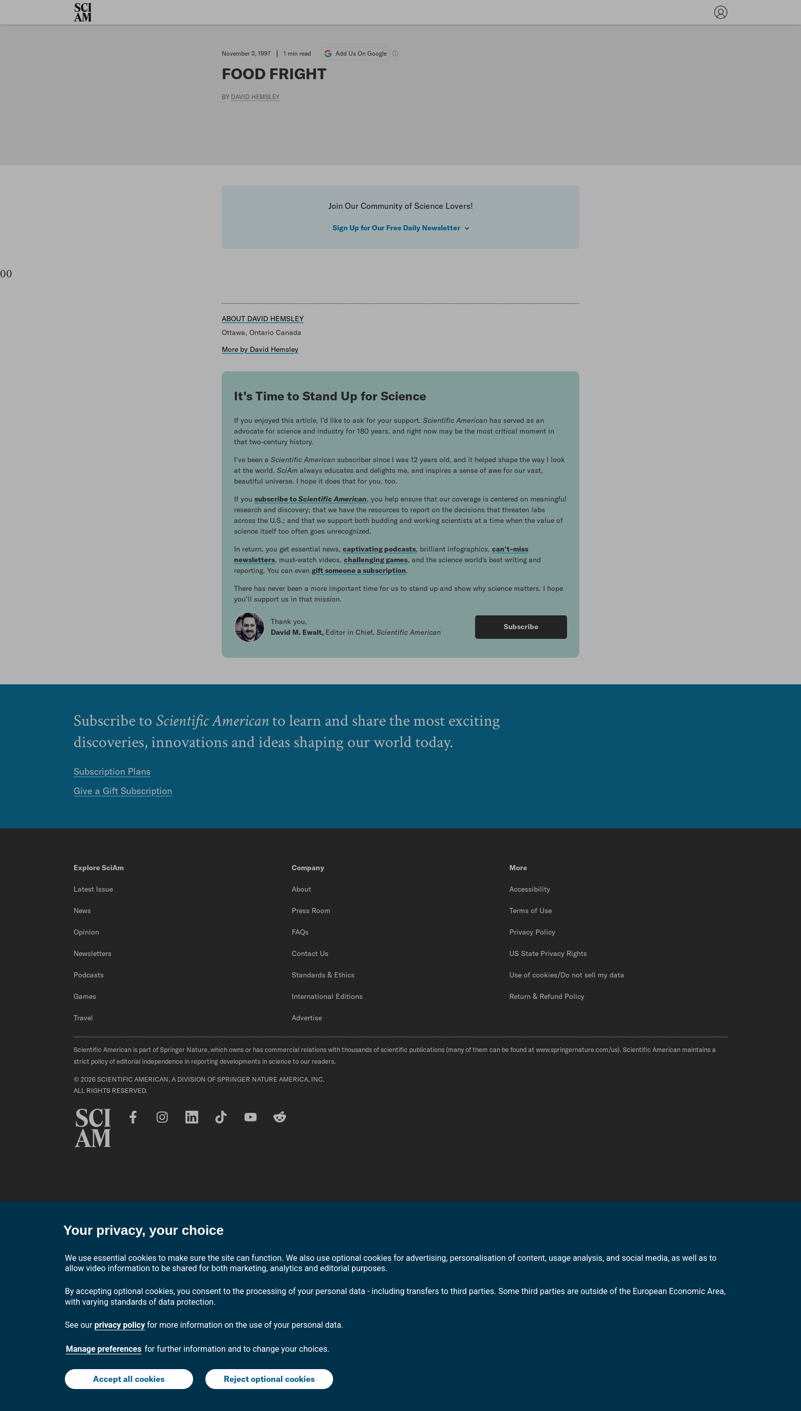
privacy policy (120, 1325)
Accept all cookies (128, 1379)
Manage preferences (104, 1349)
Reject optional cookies (269, 1379)
